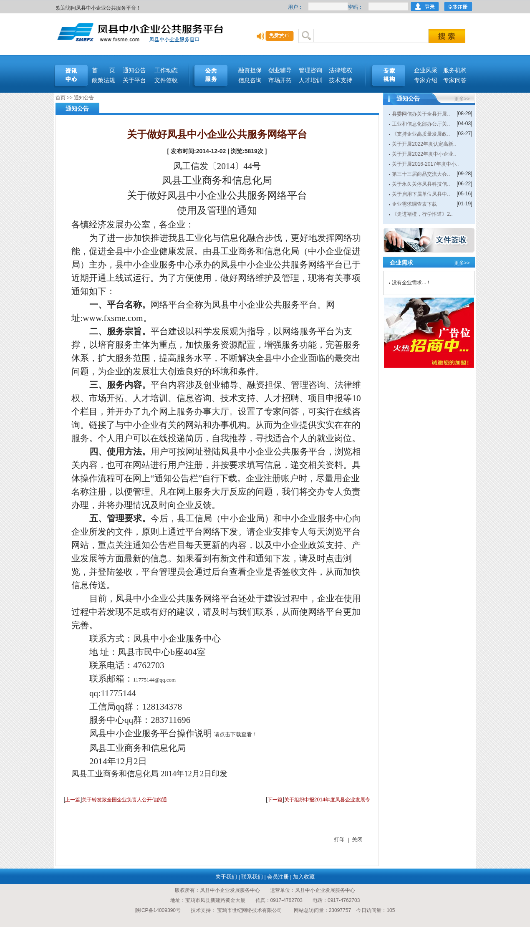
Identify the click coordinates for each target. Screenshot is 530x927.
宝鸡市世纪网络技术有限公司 (249, 910)
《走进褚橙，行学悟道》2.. (422, 214)
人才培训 (310, 80)
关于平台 (134, 80)
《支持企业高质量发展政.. (421, 134)
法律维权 (340, 70)
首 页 (103, 70)
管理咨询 (310, 70)
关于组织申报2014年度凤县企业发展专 (327, 800)
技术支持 (340, 80)
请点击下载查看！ (235, 734)
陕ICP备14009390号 (158, 910)
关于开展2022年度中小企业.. (424, 154)
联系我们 (252, 877)
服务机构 (455, 70)
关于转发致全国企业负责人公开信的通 (124, 800)
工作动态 (166, 70)
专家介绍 (425, 80)
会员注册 (278, 877)
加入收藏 (304, 877)
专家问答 (455, 80)
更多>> (462, 99)
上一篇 (72, 800)
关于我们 (226, 877)
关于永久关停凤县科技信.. (421, 184)
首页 (61, 98)
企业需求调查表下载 (414, 204)
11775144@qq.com (154, 680)
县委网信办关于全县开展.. (421, 114)
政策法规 (103, 80)
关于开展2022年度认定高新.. (424, 144)
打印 (339, 839)
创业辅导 (280, 70)
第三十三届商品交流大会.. (421, 174)
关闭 (357, 839)
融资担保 (250, 70)
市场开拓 (280, 80)
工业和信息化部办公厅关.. (421, 124)
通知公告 (134, 70)
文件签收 (166, 80)
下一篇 (275, 800)
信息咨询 (250, 80)
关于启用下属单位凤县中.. (421, 194)
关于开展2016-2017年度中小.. (425, 164)
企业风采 (425, 70)
